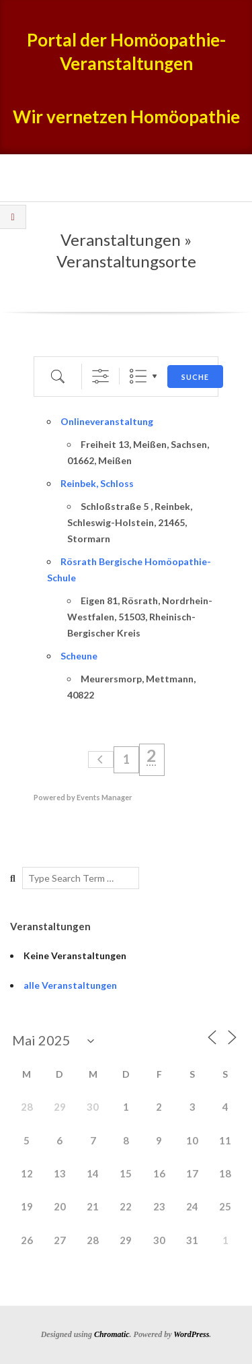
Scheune (78, 655)
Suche (195, 376)
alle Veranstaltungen (70, 985)
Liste (138, 376)
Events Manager (104, 797)
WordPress (191, 1334)
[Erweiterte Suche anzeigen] (100, 376)
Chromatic (112, 1334)
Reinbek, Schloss (97, 483)
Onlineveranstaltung (106, 421)
